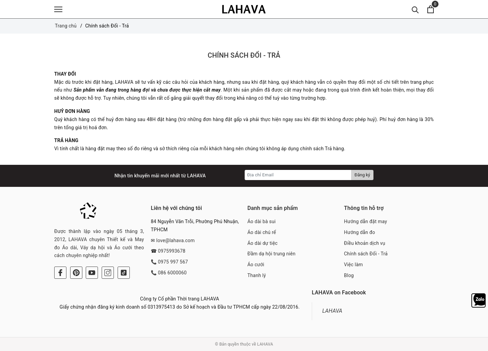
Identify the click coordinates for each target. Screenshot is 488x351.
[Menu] (58, 9)
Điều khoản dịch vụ (364, 243)
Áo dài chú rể (261, 232)
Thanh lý (256, 275)
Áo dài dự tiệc (262, 243)
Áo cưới (255, 264)
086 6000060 (172, 272)
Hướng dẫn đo (359, 232)
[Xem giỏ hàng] (430, 9)
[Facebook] (60, 273)
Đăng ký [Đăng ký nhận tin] (362, 174)
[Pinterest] (76, 273)
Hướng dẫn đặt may (365, 221)
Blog (349, 275)
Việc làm (353, 264)
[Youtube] (92, 273)
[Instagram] (108, 273)
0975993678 (171, 251)
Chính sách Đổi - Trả (244, 55)
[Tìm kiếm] (415, 9)
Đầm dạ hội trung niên (271, 253)
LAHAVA (332, 311)
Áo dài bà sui (261, 221)
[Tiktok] (124, 273)
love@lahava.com (175, 240)
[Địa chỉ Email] (298, 175)
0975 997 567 (173, 262)
